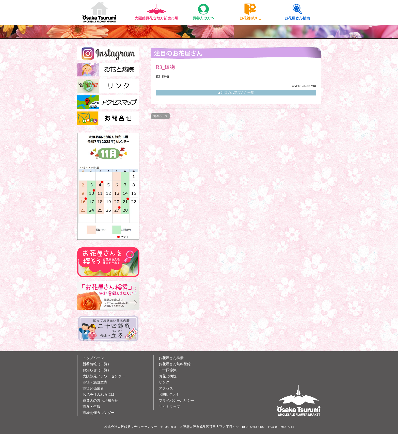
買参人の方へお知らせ (100, 401)
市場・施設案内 (95, 382)
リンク (164, 382)
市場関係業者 (93, 388)
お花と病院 (168, 376)
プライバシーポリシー (176, 401)
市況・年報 (91, 407)
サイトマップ (169, 407)
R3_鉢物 (162, 76)
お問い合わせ (169, 394)
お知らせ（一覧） (97, 370)
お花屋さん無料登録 (175, 364)
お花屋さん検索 (171, 358)
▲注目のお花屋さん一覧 (236, 92)
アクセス (166, 388)
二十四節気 (168, 370)
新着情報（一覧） (97, 364)
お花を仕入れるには (99, 394)
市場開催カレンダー (99, 413)
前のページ (160, 116)
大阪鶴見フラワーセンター (104, 376)
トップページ (93, 358)
